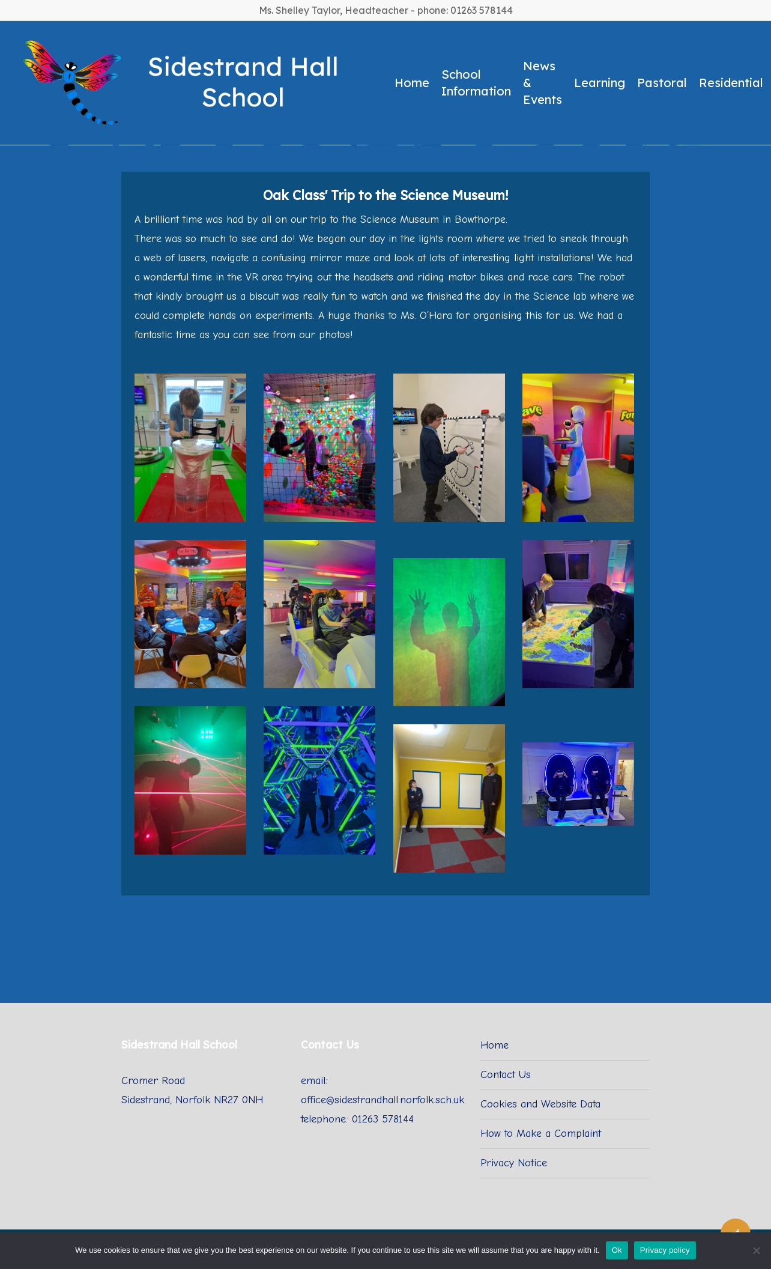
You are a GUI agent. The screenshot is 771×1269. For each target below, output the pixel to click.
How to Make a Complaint (540, 1133)
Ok (617, 1250)
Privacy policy (665, 1250)
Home (494, 1045)
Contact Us (505, 1074)
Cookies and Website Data (540, 1104)
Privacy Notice (513, 1163)
